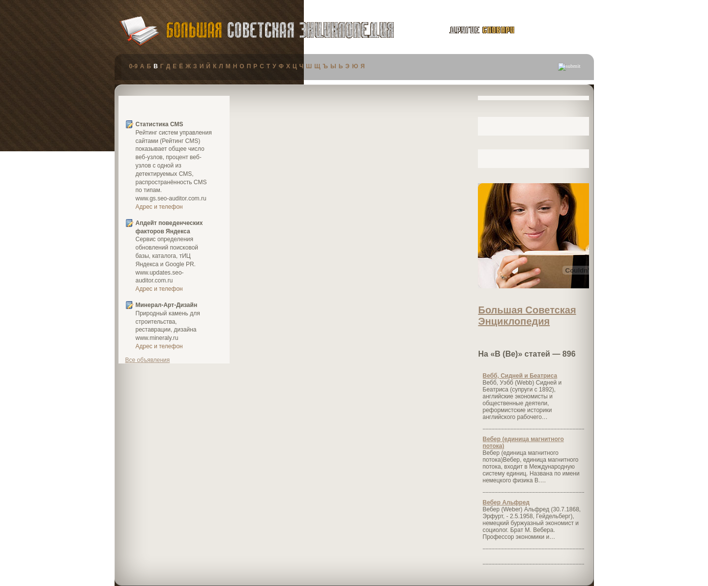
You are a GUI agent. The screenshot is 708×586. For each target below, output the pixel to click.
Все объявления (147, 360)
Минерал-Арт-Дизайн (167, 305)
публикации (556, 31)
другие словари (471, 30)
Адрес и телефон (159, 206)
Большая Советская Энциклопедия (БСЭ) (280, 30)
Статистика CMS (159, 124)
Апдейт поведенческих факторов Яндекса (169, 227)
